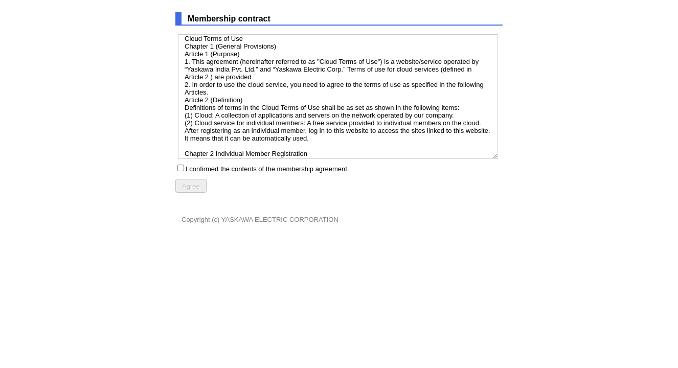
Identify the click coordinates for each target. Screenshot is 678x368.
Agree (191, 186)
